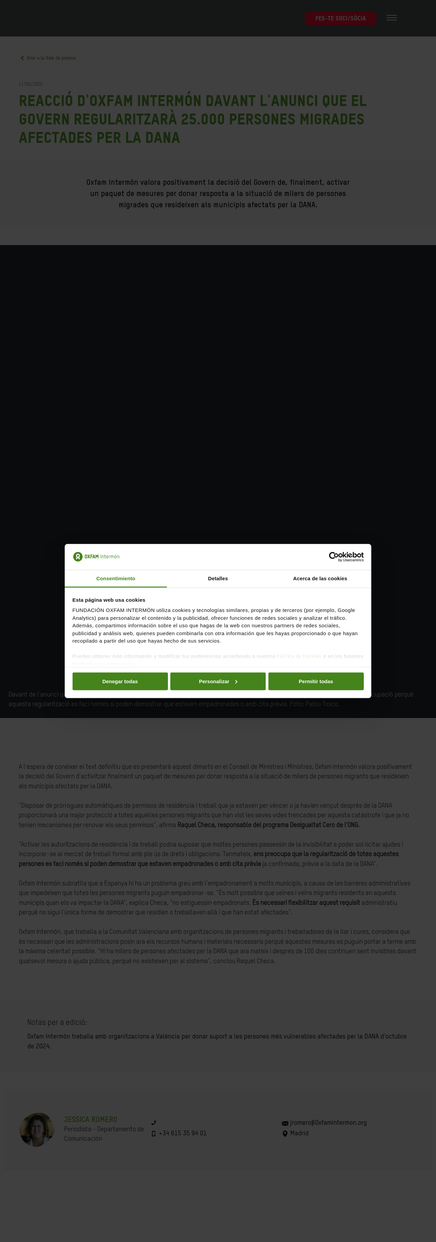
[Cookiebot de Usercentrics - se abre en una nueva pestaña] (334, 557)
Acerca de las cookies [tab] (320, 578)
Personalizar (218, 681)
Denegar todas (120, 681)
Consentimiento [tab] (116, 578)
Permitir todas (316, 681)
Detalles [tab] (218, 578)
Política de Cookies (299, 656)
